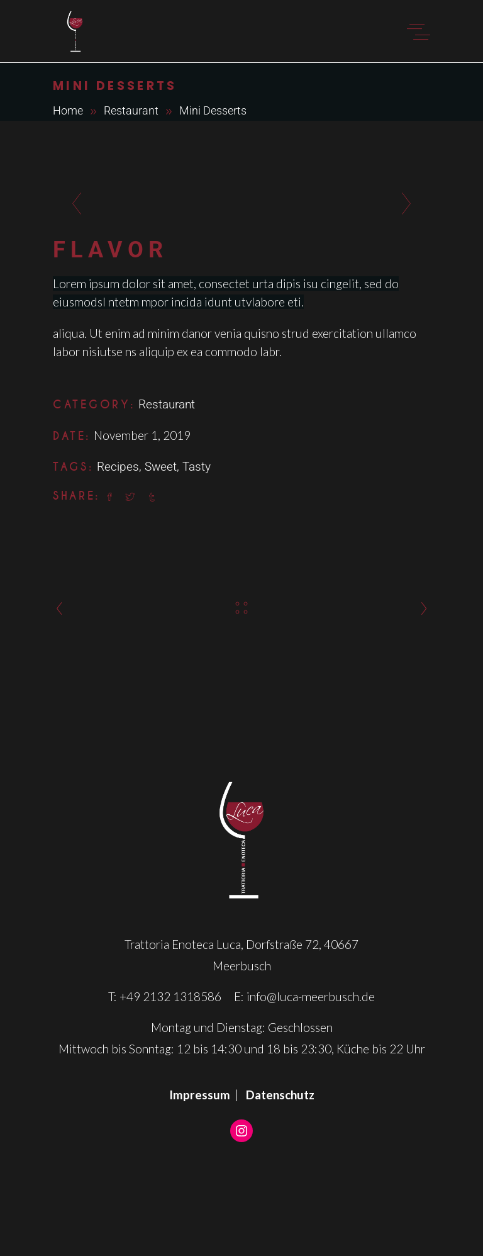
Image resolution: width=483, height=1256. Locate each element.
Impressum (199, 1094)
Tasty (196, 466)
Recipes (118, 466)
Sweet (161, 466)
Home (68, 110)
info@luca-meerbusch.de (311, 996)
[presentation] (73, 204)
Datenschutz (280, 1094)
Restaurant (131, 110)
